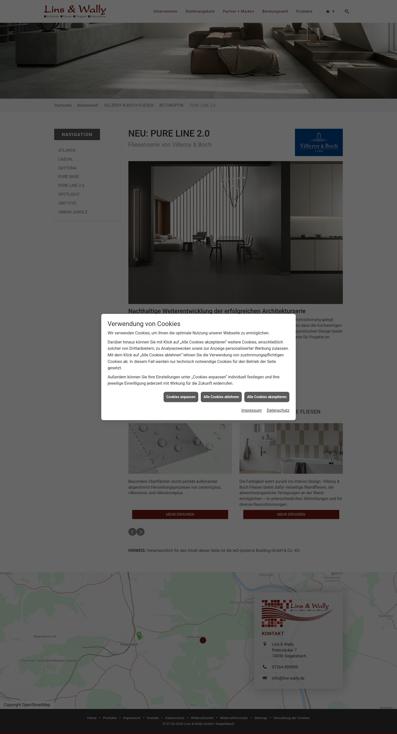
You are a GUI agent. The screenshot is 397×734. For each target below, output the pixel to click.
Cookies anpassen (180, 394)
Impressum (251, 408)
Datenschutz (278, 408)
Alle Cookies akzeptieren (267, 394)
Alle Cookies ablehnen (221, 394)
